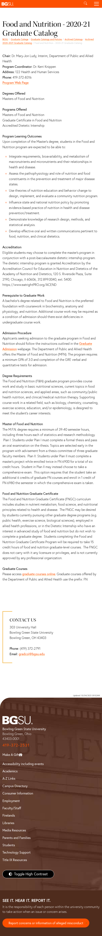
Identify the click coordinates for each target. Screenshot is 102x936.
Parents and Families (16, 838)
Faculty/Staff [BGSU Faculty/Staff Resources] (11, 808)
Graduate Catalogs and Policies (46, 39)
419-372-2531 (15, 745)
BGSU (5, 39)
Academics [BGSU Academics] (10, 771)
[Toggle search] (85, 4)
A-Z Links (8, 778)
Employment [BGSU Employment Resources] (11, 801)
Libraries (8, 823)
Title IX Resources (14, 860)
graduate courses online (38, 574)
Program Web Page (15, 83)
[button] (40, 4)
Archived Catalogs (74, 39)
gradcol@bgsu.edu (32, 654)
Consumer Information (17, 793)
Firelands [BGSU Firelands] (8, 815)
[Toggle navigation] (96, 4)
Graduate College (19, 39)
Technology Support (16, 852)
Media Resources (14, 830)
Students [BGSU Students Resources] (8, 845)
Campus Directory (15, 786)
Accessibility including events (23, 764)
